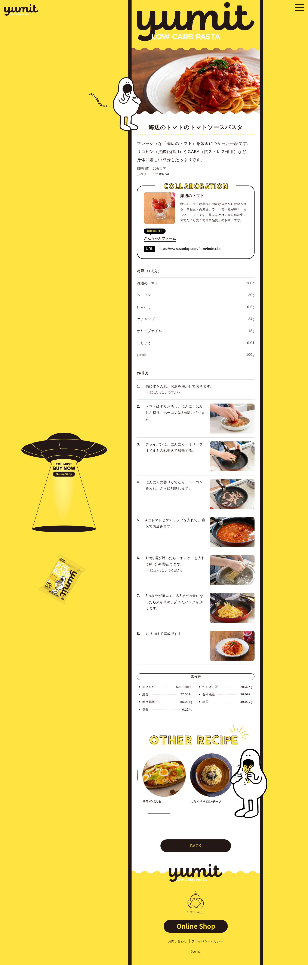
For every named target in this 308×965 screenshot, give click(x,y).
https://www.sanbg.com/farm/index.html (191, 249)
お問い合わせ (177, 941)
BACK (195, 846)
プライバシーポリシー (207, 941)
